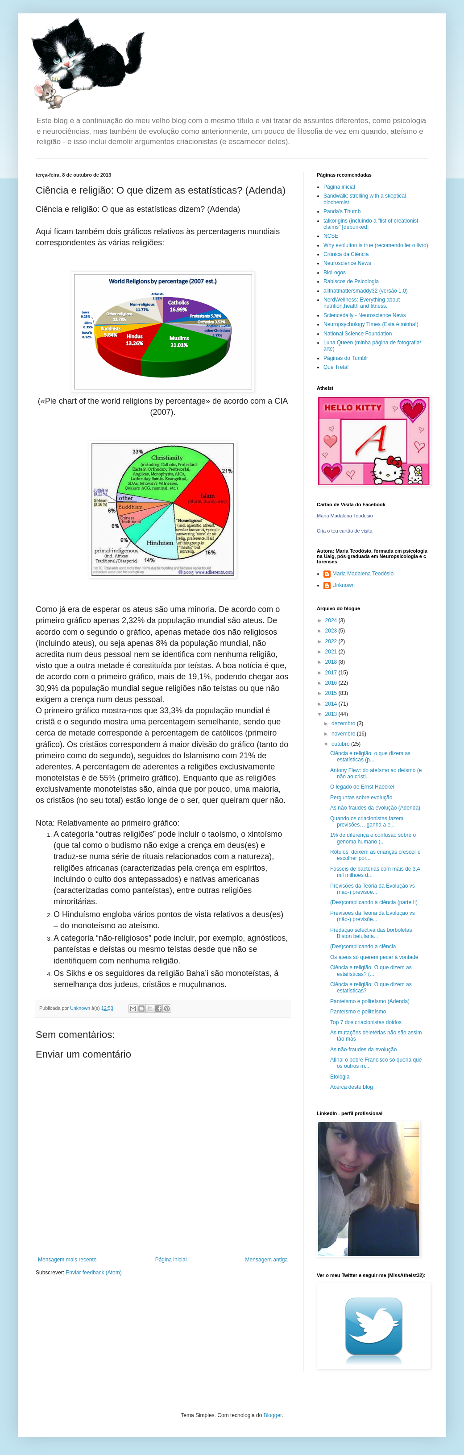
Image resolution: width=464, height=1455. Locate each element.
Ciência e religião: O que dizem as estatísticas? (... (371, 970)
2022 (332, 641)
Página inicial (171, 1260)
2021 (332, 652)
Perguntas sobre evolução (361, 797)
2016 (332, 683)
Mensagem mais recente (67, 1260)
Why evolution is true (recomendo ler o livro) (375, 245)
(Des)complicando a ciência (363, 946)
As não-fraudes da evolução (363, 1049)
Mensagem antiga (266, 1260)
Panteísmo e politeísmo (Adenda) (370, 1001)
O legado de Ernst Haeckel (362, 787)
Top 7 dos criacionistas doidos (366, 1022)
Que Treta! (336, 367)
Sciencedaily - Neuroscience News (364, 315)
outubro (341, 744)
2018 (332, 662)
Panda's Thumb (341, 211)
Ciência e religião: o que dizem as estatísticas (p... (370, 756)
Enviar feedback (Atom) (93, 1272)
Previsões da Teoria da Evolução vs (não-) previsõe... (372, 889)
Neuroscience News (347, 263)
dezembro (344, 723)
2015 (332, 693)
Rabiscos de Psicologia (351, 281)
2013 (332, 714)
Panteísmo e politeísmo (358, 1012)
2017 (332, 673)
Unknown (343, 585)
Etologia (339, 1077)
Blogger (273, 1415)
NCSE (330, 236)
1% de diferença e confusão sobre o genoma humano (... (373, 838)
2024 (332, 620)
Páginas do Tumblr (345, 358)
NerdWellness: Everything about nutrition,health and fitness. (361, 303)
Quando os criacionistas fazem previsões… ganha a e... (366, 821)
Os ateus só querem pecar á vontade (374, 957)
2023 (332, 631)
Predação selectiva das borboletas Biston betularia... (371, 933)
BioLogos (334, 272)
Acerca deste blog (351, 1087)
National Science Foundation (357, 334)
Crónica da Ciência (346, 254)
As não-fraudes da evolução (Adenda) (375, 808)
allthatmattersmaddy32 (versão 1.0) (365, 291)
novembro (344, 734)
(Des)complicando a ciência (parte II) (374, 902)
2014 (332, 704)
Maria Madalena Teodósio (345, 515)
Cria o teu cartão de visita (345, 530)
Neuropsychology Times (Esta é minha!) (370, 324)
